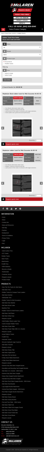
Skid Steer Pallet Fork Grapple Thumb (12, 407)
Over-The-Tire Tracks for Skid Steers (12, 287)
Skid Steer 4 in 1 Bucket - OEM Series (12, 371)
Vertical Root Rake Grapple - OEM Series (13, 389)
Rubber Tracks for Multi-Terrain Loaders (13, 310)
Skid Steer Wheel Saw (8, 316)
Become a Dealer (6, 269)
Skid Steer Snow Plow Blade (10, 410)
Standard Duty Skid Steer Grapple (11, 378)
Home (2, 33)
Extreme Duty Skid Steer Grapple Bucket (13, 365)
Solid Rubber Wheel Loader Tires (11, 321)
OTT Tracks (5, 253)
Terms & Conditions (7, 235)
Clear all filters (7, 79)
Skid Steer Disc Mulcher (8, 303)
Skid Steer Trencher (7, 344)
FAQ (3, 243)
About (3, 219)
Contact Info (5, 222)
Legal (3, 240)
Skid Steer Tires (6, 289)
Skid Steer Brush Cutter (8, 305)
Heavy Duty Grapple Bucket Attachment (13, 376)
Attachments (5, 261)
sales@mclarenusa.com (12, 436)
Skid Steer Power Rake (8, 326)
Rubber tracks (8, 63)
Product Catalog (22, 20)
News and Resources (8, 225)
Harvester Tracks (6, 339)
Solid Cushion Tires (7, 251)
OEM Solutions (6, 266)
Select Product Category (17, 29)
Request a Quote (24, 10)
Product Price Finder (22, 14)
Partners (4, 230)
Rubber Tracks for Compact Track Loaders (13, 292)
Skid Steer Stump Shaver (9, 397)
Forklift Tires (5, 264)
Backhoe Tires (6, 308)
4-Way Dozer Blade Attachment (10, 360)
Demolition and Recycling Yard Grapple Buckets (15, 368)
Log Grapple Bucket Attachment (10, 386)
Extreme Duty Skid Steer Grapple (11, 373)
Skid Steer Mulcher (7, 295)
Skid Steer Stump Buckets (9, 399)
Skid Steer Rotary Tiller (8, 350)
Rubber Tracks (6, 256)
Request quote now (10, 144)
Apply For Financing (22, 17)
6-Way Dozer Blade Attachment (10, 357)
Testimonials (5, 271)
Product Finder (8, 33)
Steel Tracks (5, 258)
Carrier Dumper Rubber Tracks (10, 323)
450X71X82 (8, 75)
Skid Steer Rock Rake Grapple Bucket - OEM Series (16, 381)
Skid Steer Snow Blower (8, 415)
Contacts (22, 23)
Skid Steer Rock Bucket (8, 384)
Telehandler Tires (6, 297)
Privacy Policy (6, 238)
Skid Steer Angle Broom (8, 352)
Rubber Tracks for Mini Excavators (11, 300)
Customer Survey (6, 274)
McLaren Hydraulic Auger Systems (11, 342)
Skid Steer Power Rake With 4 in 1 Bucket (13, 329)
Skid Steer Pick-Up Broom (9, 355)
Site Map (4, 227)
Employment (5, 233)
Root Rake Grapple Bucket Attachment (12, 391)
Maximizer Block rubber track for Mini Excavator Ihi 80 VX (22, 94)
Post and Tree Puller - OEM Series (11, 402)
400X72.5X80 (8, 73)
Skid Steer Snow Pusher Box (10, 412)
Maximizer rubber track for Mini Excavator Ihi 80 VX (20, 150)
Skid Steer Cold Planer (8, 313)
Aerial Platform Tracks (8, 334)
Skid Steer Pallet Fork (8, 405)
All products (8, 61)
